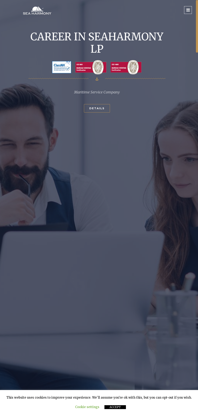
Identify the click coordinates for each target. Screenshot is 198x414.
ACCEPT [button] (115, 407)
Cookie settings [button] (87, 407)
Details (97, 108)
